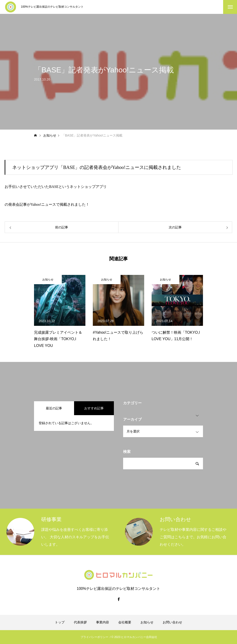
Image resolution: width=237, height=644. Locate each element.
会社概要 (124, 622)
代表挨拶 (80, 622)
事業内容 (102, 622)
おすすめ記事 (94, 408)
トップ (60, 622)
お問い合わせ (172, 622)
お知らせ (47, 279)
